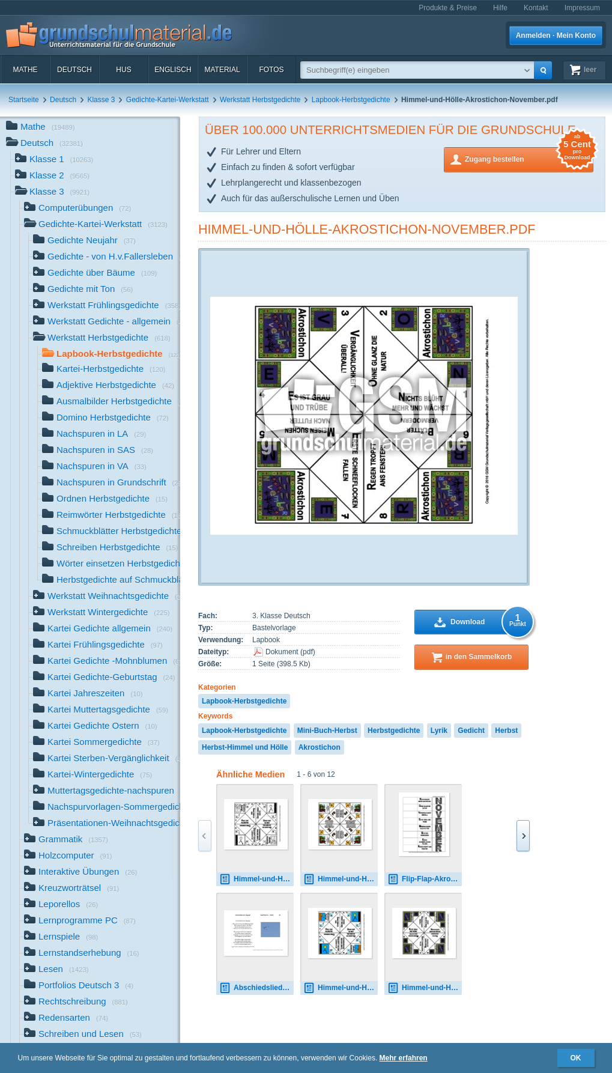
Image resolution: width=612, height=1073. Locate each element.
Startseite (23, 100)
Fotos (271, 69)
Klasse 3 (101, 100)
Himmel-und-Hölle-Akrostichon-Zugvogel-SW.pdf (256, 879)
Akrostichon (319, 747)
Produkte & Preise (448, 8)
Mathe (25, 69)
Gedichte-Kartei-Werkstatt (167, 100)
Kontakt (536, 8)
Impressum (582, 8)
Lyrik (439, 730)
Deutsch (74, 69)
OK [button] (576, 1058)
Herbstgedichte (394, 730)
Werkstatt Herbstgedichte (260, 100)
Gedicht (471, 730)
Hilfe (500, 8)
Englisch (172, 69)
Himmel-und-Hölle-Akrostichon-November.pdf (366, 229)
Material (222, 69)
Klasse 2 (52, 176)
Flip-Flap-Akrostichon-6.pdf (424, 879)
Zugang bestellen (529, 158)
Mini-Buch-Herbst (327, 730)
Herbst (506, 730)
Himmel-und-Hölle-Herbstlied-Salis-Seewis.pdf (340, 879)
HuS (123, 69)
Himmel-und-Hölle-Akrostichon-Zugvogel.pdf (340, 988)
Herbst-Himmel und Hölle (245, 747)
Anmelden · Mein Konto (556, 35)
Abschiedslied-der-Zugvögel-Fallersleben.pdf (256, 988)
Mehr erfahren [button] (404, 1058)
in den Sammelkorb (479, 656)
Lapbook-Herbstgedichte (351, 100)
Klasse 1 (54, 160)
